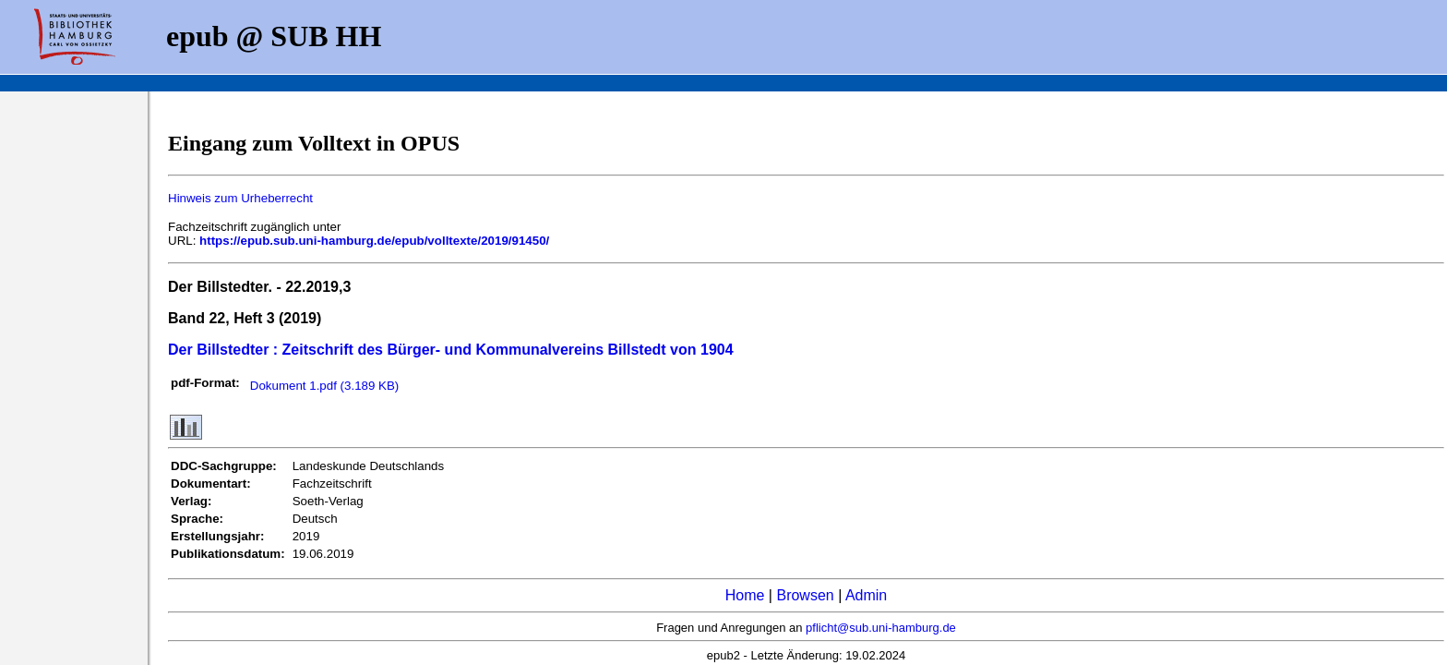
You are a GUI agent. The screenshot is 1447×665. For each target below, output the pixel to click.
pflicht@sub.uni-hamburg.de (881, 628)
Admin (866, 595)
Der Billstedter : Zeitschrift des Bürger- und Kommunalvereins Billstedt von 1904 (451, 349)
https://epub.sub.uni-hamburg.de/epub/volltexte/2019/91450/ (374, 241)
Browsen (804, 595)
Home (745, 595)
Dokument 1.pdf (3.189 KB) (325, 386)
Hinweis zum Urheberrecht (240, 198)
